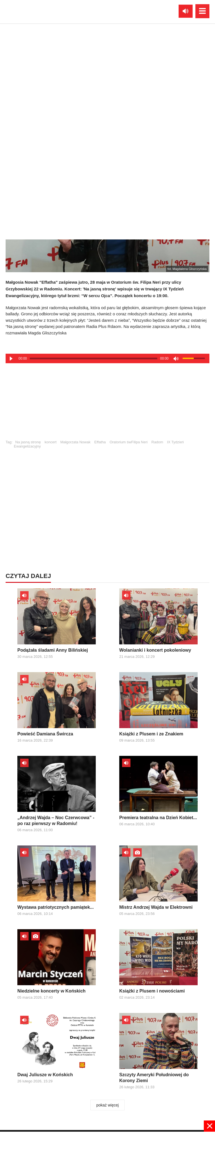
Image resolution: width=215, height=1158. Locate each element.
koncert (51, 442)
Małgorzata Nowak (75, 442)
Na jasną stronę (28, 442)
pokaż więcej (107, 1105)
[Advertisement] (107, 404)
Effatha (100, 442)
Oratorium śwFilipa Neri (128, 442)
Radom (157, 442)
